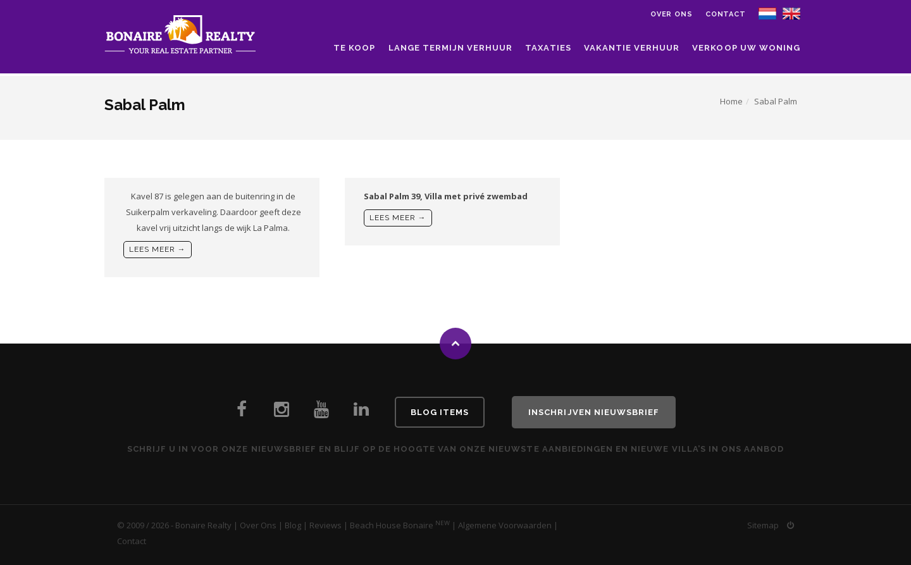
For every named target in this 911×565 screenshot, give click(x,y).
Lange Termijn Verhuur (450, 48)
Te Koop (354, 48)
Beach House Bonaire (391, 525)
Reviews (325, 525)
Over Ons (258, 525)
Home (731, 101)
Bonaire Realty (203, 525)
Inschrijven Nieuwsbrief (593, 412)
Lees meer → (157, 249)
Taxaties (548, 48)
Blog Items (440, 412)
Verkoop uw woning (746, 48)
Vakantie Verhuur (632, 48)
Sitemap (763, 525)
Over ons (671, 14)
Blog (293, 525)
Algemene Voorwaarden (505, 525)
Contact (725, 14)
